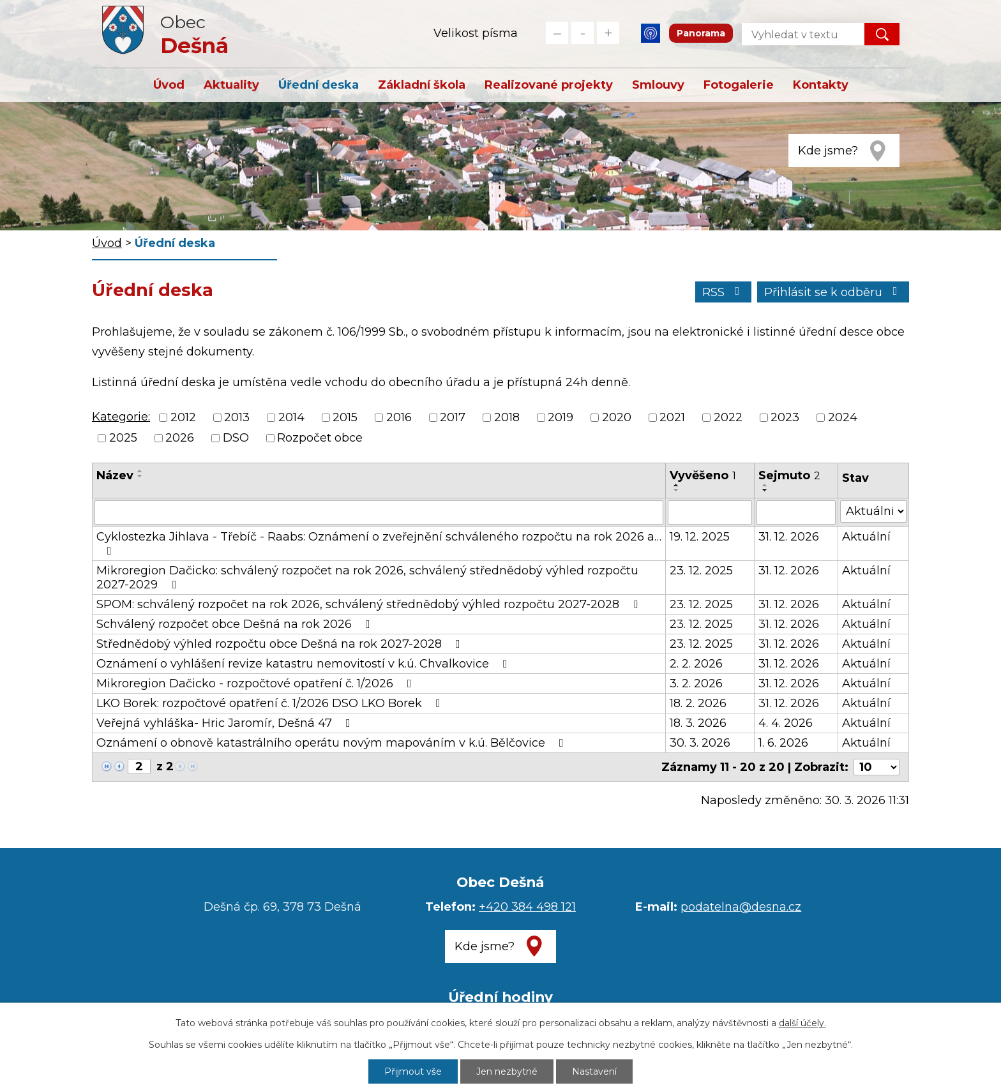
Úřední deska (318, 85)
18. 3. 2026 (698, 723)
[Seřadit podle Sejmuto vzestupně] (765, 485)
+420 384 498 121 (527, 907)
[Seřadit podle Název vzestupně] (140, 471)
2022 (728, 417)
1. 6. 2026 (783, 743)
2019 (560, 417)
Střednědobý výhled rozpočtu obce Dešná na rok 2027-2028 (280, 644)
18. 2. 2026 (698, 703)
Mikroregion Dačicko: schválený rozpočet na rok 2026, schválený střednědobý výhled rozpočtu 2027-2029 (367, 578)
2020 (616, 417)
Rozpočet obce (320, 438)
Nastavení (594, 1071)
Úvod (168, 85)
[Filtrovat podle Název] (378, 512)
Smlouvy (658, 85)
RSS (723, 292)
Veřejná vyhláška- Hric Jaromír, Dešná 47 (226, 723)
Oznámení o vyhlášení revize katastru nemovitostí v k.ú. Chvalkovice (304, 664)
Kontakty (820, 85)
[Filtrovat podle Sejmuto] (796, 512)
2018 (507, 417)
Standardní (582, 33)
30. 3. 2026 (700, 743)
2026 (179, 438)
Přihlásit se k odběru (833, 292)
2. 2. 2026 (696, 664)
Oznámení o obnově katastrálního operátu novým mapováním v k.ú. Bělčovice (332, 743)
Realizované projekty (549, 85)
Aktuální (866, 537)
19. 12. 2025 (700, 537)
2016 (399, 417)
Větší (608, 33)
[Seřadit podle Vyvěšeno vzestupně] (677, 485)
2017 (452, 417)
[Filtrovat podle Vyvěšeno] (709, 512)
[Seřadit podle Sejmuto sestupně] (765, 490)
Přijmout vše (413, 1071)
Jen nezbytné (507, 1071)
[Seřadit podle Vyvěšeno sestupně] (677, 490)
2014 (291, 417)
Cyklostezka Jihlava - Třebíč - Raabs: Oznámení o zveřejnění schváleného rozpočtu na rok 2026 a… (378, 543)
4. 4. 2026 (785, 723)
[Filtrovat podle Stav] (873, 511)
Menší (557, 33)
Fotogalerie (739, 85)
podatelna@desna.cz (741, 907)
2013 (237, 417)
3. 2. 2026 (696, 683)
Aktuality (231, 85)
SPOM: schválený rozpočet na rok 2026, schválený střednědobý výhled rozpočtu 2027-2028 (369, 604)
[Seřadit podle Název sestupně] (140, 476)
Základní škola (421, 85)
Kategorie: (121, 417)
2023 (785, 417)
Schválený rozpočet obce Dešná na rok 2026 (235, 624)
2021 (672, 417)
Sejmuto (789, 475)
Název (114, 475)
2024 (842, 417)
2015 (345, 417)
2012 (183, 417)
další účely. (802, 1023)
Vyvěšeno (703, 475)
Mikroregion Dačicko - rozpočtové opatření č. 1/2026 (256, 683)
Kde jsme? (828, 151)
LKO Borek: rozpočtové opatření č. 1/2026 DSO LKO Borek (271, 703)
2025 (123, 438)
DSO (236, 438)
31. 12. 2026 (788, 537)
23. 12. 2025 (701, 571)
